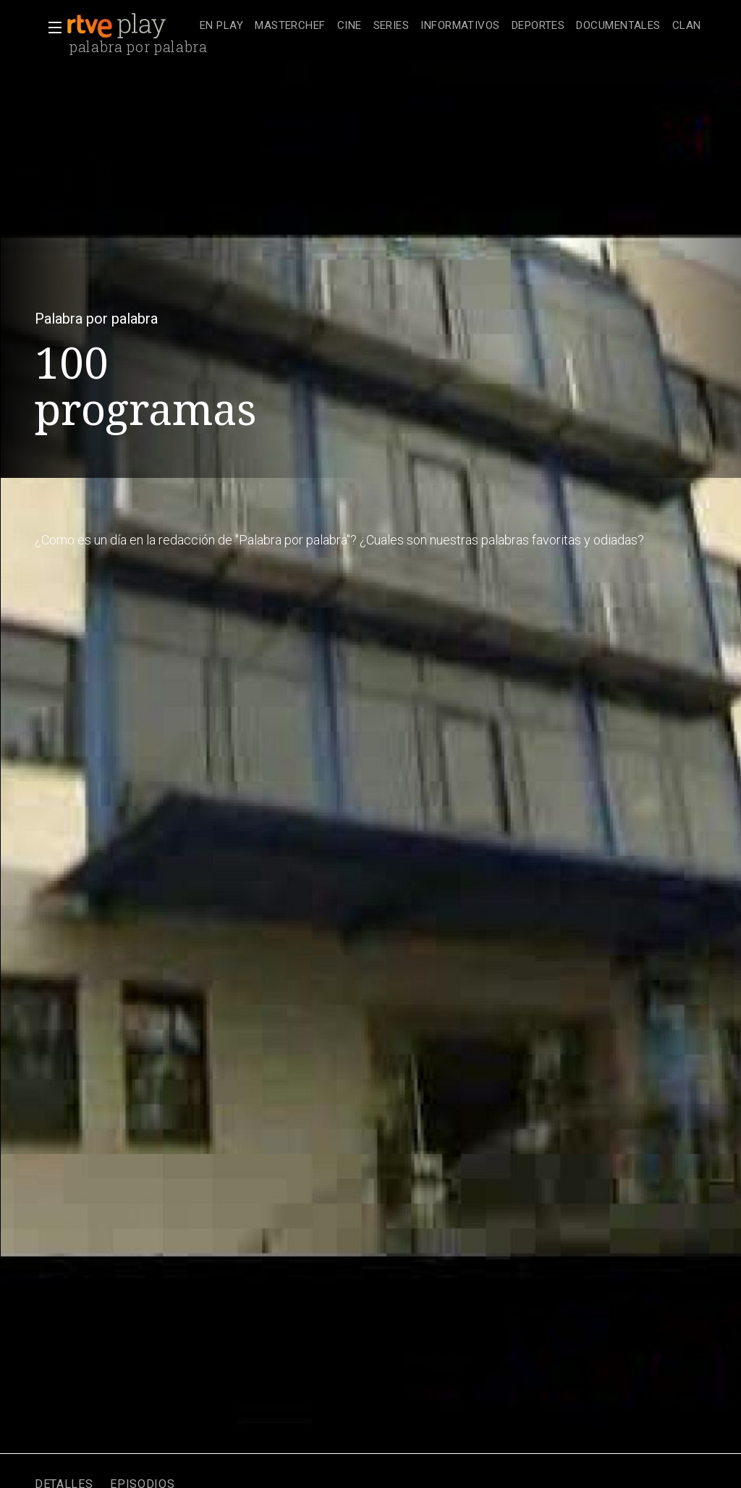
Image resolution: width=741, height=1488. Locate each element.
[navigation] (450, 26)
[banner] (130, 26)
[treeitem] (221, 26)
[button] (51, 27)
